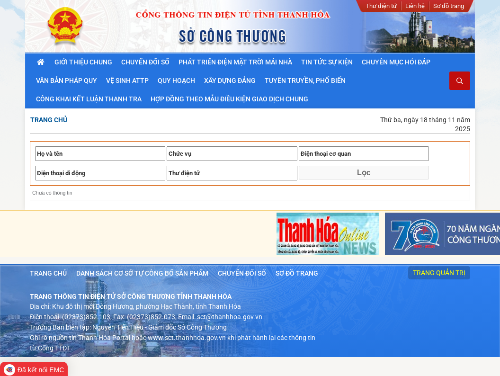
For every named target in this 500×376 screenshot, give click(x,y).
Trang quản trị (439, 273)
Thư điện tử (381, 5)
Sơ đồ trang (448, 5)
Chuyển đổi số (242, 273)
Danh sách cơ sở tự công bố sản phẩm (142, 273)
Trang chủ (48, 120)
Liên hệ (415, 5)
